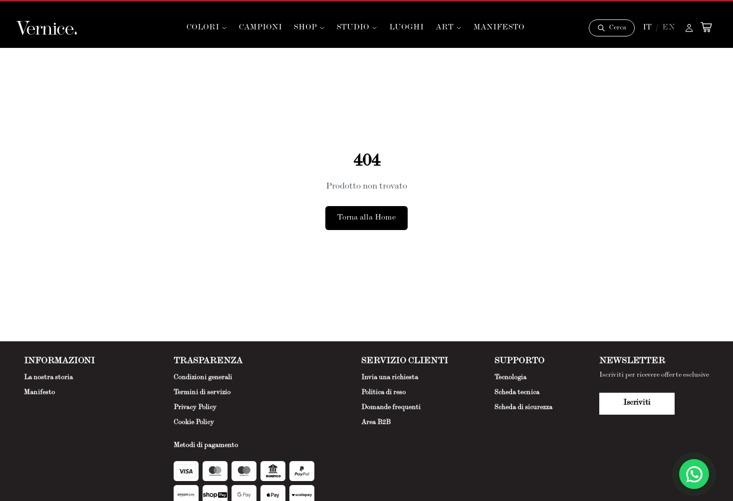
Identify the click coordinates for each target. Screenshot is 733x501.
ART (449, 28)
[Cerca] (612, 27)
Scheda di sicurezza (523, 407)
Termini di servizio (202, 392)
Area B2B (376, 422)
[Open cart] (706, 27)
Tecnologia (510, 377)
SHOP (309, 28)
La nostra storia (48, 377)
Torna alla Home (366, 218)
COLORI (207, 28)
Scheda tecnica (516, 392)
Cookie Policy (194, 422)
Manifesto (39, 392)
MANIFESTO (499, 28)
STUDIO (357, 28)
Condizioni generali (203, 377)
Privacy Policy (195, 407)
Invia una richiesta (389, 377)
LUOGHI (406, 28)
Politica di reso (383, 392)
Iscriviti (637, 403)
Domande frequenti (391, 407)
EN (668, 28)
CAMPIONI (260, 28)
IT (647, 28)
